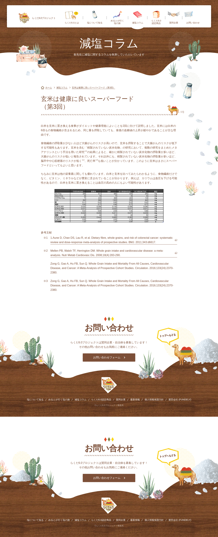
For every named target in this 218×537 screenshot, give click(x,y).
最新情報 (135, 399)
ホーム (48, 87)
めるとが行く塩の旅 (117, 22)
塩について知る (95, 22)
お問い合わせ (193, 22)
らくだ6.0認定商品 (156, 22)
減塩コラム (137, 22)
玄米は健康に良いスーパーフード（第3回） (93, 87)
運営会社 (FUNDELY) (179, 399)
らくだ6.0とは (72, 22)
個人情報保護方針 (154, 399)
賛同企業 (173, 22)
